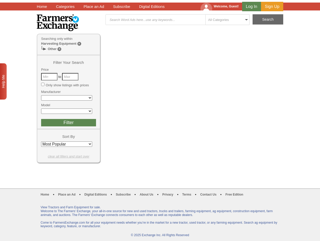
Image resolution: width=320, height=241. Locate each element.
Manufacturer (51, 92)
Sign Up (272, 6)
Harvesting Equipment (58, 43)
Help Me (3, 81)
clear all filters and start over (68, 156)
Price (45, 69)
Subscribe (121, 6)
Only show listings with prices (65, 85)
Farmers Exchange (58, 22)
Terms (186, 194)
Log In (251, 6)
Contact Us (208, 194)
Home (42, 6)
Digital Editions (152, 6)
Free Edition (234, 194)
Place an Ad (94, 6)
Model (45, 105)
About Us (146, 194)
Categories (65, 6)
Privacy (167, 194)
